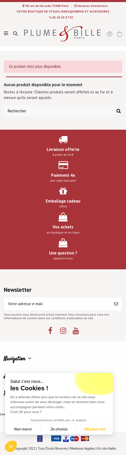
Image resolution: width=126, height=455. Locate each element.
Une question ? (63, 253)
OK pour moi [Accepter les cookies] (95, 429)
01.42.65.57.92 (62, 17)
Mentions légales (82, 448)
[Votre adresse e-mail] (57, 304)
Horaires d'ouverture (92, 6)
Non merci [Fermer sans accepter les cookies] (23, 429)
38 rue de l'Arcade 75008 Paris (47, 6)
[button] (11, 446)
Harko (112, 448)
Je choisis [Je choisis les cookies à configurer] (59, 429)
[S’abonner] (116, 304)
